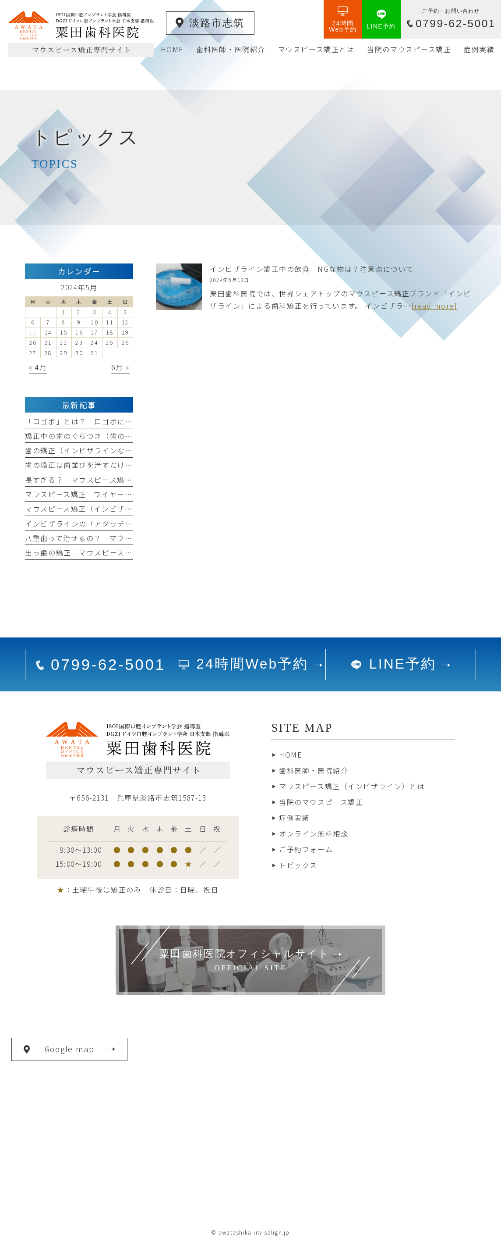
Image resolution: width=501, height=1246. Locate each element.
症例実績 (294, 818)
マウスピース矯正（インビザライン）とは (352, 786)
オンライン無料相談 (313, 834)
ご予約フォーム (306, 849)
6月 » (120, 367)
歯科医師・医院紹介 (313, 770)
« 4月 (38, 367)
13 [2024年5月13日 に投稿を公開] (33, 332)
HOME (290, 755)
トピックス (298, 865)
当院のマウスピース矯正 (321, 802)
